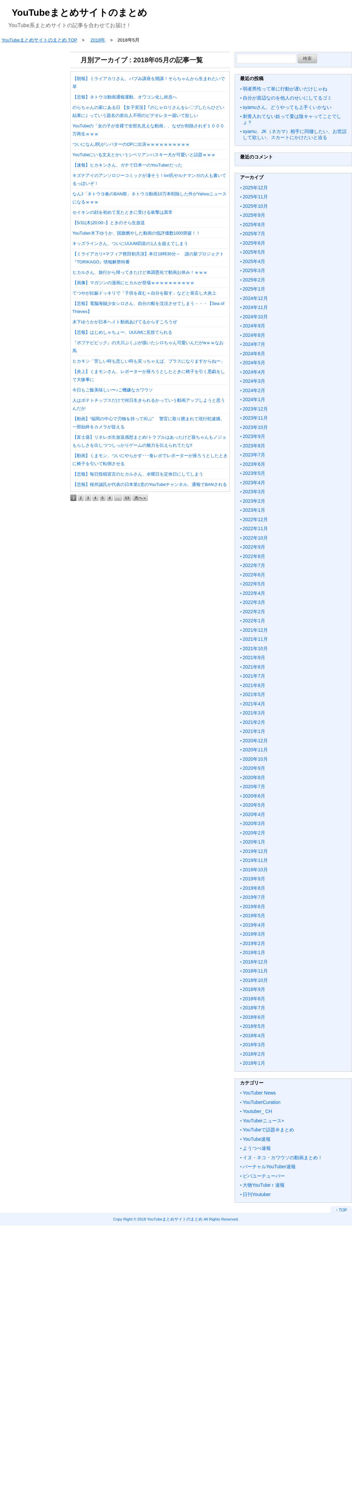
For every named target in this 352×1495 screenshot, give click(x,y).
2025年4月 (254, 261)
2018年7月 (254, 1007)
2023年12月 (255, 409)
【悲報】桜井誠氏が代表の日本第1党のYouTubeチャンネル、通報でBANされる (149, 484)
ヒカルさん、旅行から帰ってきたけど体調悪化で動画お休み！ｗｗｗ (140, 272)
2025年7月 (254, 233)
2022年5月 (254, 583)
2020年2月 (254, 832)
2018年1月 (254, 1063)
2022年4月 (254, 593)
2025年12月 (255, 187)
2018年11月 (255, 971)
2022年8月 (254, 556)
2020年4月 (254, 814)
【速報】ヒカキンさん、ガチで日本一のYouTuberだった (127, 165)
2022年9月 (254, 547)
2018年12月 (255, 961)
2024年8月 (254, 335)
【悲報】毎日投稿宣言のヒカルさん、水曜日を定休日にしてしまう (137, 474)
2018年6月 (254, 1017)
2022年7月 (254, 565)
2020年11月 (255, 749)
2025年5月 (254, 252)
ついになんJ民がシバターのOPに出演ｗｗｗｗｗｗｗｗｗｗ (131, 144)
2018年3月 (254, 1044)
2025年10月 (255, 206)
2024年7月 (254, 344)
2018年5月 (254, 1026)
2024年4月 (254, 372)
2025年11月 (255, 196)
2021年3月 (254, 712)
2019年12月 (255, 851)
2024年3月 (254, 381)
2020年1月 (254, 842)
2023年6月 (254, 464)
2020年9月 (254, 768)
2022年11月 (255, 528)
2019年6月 (254, 906)
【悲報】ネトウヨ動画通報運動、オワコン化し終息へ (124, 97)
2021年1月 (254, 731)
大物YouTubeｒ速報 (264, 1185)
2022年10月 (255, 538)
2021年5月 (254, 694)
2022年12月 (255, 519)
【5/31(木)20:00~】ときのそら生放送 (108, 222)
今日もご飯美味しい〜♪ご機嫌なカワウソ (112, 389)
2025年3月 (254, 270)
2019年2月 (254, 943)
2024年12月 (255, 298)
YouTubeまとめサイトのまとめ (79, 12)
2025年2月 (254, 280)
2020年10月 (255, 759)
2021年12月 (255, 630)
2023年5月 (254, 473)
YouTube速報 (257, 1139)
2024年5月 (254, 362)
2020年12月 (255, 740)
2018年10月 (255, 980)
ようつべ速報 (257, 1148)
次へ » (140, 498)
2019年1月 (254, 952)
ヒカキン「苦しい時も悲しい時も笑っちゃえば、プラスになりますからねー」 (148, 361)
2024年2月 (254, 390)
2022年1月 (254, 620)
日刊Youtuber (257, 1194)
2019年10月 (255, 869)
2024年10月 (255, 316)
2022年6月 (254, 574)
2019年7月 (254, 897)
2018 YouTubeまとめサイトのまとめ (169, 1219)
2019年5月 (254, 915)
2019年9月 (254, 878)
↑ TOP (341, 1210)
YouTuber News (259, 1093)
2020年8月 (254, 777)
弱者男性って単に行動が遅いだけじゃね (285, 88)
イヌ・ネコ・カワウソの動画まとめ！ (282, 1157)
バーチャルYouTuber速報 (269, 1166)
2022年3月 (254, 602)
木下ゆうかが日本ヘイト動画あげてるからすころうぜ (124, 321)
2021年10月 (255, 648)
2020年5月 (254, 805)
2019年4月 (254, 925)
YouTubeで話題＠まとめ (268, 1129)
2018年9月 (254, 989)
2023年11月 (255, 418)
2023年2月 (254, 501)
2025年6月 (254, 243)
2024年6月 (254, 353)
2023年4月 (254, 482)
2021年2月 (254, 722)
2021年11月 (255, 639)
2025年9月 (254, 215)
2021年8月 (254, 667)
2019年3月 (254, 934)
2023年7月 (254, 454)
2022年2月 (254, 611)
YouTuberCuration (262, 1102)
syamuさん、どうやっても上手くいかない (287, 107)
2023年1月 (254, 510)
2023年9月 (254, 436)
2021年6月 (254, 685)
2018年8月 (254, 998)
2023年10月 (255, 427)
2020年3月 (254, 823)
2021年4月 (254, 703)
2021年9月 (254, 657)
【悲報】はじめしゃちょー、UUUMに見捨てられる (122, 332)
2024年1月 (254, 399)
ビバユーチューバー (264, 1176)
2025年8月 (254, 224)
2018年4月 (254, 1035)
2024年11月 (255, 307)
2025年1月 (254, 289)
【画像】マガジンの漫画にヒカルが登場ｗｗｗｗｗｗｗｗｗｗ (133, 282)
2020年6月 (254, 796)
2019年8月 (254, 888)
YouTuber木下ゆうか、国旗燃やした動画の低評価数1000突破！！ (136, 233)
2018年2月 (254, 1054)
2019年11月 (255, 860)
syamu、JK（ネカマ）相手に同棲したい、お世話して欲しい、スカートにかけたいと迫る (295, 134)
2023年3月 (254, 491)
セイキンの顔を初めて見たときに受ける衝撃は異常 (122, 212)
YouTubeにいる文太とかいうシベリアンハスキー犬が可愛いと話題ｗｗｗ (144, 154)
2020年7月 (254, 786)
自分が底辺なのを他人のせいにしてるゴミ (287, 98)
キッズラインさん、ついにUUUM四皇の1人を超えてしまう (130, 243)
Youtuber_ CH (257, 1111)
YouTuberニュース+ (263, 1120)
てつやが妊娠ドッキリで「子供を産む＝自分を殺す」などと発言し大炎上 (144, 293)
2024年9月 (254, 325)
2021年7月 (254, 676)
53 (127, 498)
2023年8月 (254, 445)
